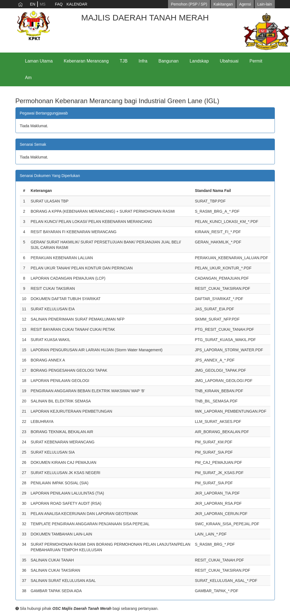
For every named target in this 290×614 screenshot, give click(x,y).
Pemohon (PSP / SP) (189, 4)
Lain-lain (264, 4)
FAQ (59, 4)
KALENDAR (76, 4)
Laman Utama (39, 61)
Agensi (245, 4)
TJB (123, 61)
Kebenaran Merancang (86, 61)
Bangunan (168, 61)
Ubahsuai (229, 61)
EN (32, 4)
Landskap (199, 61)
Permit (255, 61)
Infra (143, 61)
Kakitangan (223, 4)
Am (28, 77)
